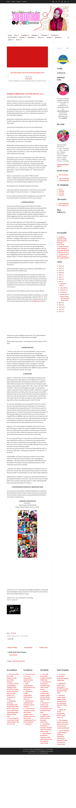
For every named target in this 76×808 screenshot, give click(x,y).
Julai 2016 (63, 290)
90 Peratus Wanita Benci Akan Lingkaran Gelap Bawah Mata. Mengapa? (13, 731)
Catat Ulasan (13, 708)
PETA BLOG (28, 79)
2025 (60, 266)
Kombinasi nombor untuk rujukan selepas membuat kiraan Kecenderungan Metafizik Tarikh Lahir (61, 754)
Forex (15, 35)
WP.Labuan (54, 35)
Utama (8, 1)
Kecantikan (24, 35)
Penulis (13, 1)
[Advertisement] (27, 57)
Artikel (10, 40)
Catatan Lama (43, 700)
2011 (60, 311)
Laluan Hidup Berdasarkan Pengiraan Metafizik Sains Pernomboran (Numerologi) (46, 780)
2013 (60, 307)
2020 (60, 272)
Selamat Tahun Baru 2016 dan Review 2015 (25, 95)
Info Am (40, 37)
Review (18, 40)
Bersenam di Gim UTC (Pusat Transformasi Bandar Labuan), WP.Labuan (29, 731)
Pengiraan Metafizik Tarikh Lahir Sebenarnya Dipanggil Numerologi (62, 240)
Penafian (24, 1)
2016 (60, 281)
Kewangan (31, 37)
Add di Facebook (64, 180)
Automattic (32, 804)
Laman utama (28, 700)
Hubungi (19, 1)
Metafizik (57, 37)
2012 (60, 309)
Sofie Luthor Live (64, 205)
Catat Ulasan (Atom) (19, 714)
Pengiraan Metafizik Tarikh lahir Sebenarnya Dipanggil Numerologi (45, 771)
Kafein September (64, 203)
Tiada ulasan (24, 688)
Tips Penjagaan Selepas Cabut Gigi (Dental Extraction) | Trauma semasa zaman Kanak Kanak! (63, 777)
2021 (60, 270)
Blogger (51, 802)
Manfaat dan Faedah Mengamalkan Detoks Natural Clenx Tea (28, 748)
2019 (60, 275)
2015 (60, 302)
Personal (61, 193)
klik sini (9, 328)
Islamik (22, 37)
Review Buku (12, 37)
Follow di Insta (64, 178)
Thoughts (61, 195)
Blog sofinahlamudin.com (37, 802)
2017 (60, 279)
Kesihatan (34, 35)
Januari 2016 (64, 294)
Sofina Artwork (44, 806)
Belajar (49, 37)
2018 (60, 277)
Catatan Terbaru (12, 700)
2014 (60, 305)
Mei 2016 (63, 292)
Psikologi (44, 35)
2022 (60, 268)
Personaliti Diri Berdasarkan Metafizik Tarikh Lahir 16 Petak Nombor (45, 738)
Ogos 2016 (63, 288)
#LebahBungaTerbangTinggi (46, 804)
